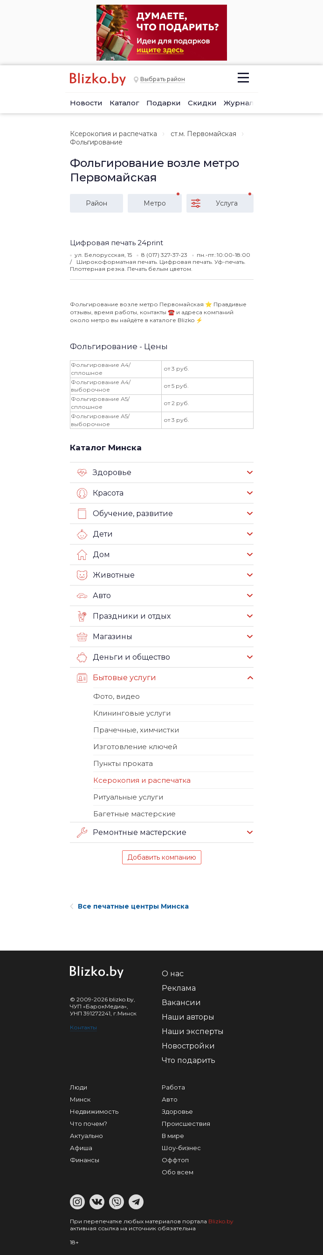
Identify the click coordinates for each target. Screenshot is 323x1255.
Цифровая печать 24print (116, 242)
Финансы (84, 1160)
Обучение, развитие (125, 514)
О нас (173, 973)
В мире (173, 1135)
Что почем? (88, 1123)
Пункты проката (123, 763)
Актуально (86, 1135)
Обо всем (177, 1172)
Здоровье (104, 473)
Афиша (81, 1148)
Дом (93, 555)
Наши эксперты (193, 1031)
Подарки (163, 102)
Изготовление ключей (135, 746)
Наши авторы (188, 1017)
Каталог (124, 102)
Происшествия (186, 1123)
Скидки (202, 102)
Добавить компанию (161, 857)
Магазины (104, 637)
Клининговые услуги (132, 713)
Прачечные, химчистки (136, 729)
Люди (78, 1087)
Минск (80, 1099)
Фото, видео (116, 696)
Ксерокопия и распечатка (113, 134)
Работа (173, 1087)
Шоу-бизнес (181, 1148)
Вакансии (181, 1002)
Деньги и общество (123, 657)
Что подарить (188, 1060)
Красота (100, 493)
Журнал (239, 102)
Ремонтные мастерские (131, 832)
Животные (106, 575)
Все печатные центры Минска (129, 906)
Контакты (83, 1027)
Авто (94, 596)
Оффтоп (175, 1160)
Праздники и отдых (124, 616)
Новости (86, 102)
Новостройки (188, 1045)
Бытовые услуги (116, 678)
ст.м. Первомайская (203, 134)
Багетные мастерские (134, 813)
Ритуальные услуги (128, 797)
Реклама (179, 988)
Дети (95, 534)
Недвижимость (94, 1111)
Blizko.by (221, 1221)
